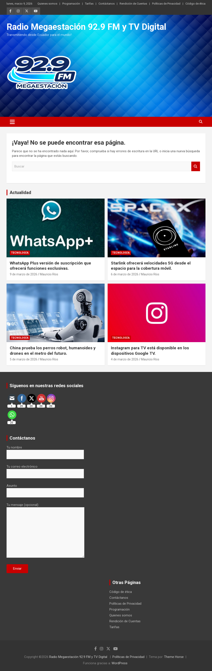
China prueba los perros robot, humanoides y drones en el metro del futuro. (53, 350)
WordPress (119, 663)
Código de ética (195, 3)
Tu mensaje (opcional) (45, 531)
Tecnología (20, 252)
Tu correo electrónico (45, 470)
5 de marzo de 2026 (23, 359)
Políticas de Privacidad (166, 3)
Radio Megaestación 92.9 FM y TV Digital (86, 27)
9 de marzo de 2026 (23, 274)
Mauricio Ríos (49, 274)
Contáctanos (106, 3)
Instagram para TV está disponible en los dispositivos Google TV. (150, 350)
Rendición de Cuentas (133, 3)
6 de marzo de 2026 (124, 274)
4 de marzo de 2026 (124, 359)
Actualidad (20, 192)
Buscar (195, 166)
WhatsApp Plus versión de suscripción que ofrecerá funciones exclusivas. (50, 266)
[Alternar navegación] (12, 122)
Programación (71, 3)
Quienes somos (47, 3)
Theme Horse (174, 657)
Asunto (45, 489)
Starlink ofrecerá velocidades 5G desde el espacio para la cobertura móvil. (151, 266)
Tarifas (89, 3)
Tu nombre (45, 450)
